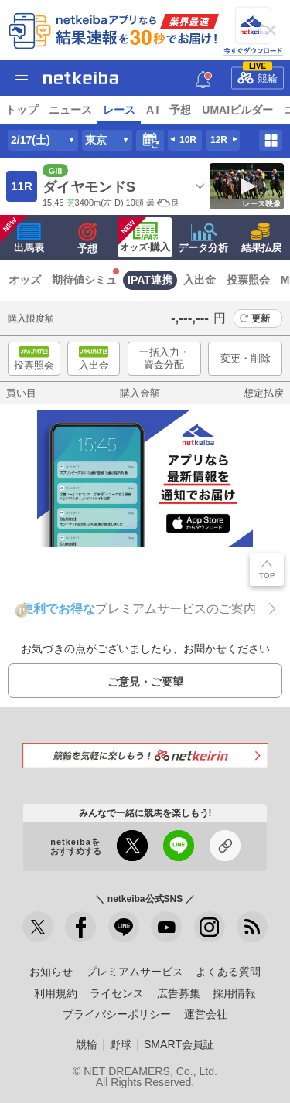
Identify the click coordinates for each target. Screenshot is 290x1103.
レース (119, 110)
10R (187, 139)
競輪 (257, 74)
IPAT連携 (150, 280)
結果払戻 (261, 238)
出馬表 (22, 234)
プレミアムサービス (134, 971)
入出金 (199, 280)
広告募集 (178, 993)
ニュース (70, 110)
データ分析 (203, 238)
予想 (180, 110)
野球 (120, 1044)
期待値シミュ (84, 280)
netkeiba (80, 78)
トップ (21, 110)
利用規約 (55, 993)
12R (218, 139)
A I (152, 110)
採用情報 (234, 993)
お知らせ (51, 971)
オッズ (25, 280)
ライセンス (117, 993)
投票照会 (248, 280)
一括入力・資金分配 (164, 358)
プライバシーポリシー (117, 1014)
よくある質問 (228, 971)
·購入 (144, 235)
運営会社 (205, 1014)
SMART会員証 (179, 1044)
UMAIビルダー (237, 110)
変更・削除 (245, 358)
